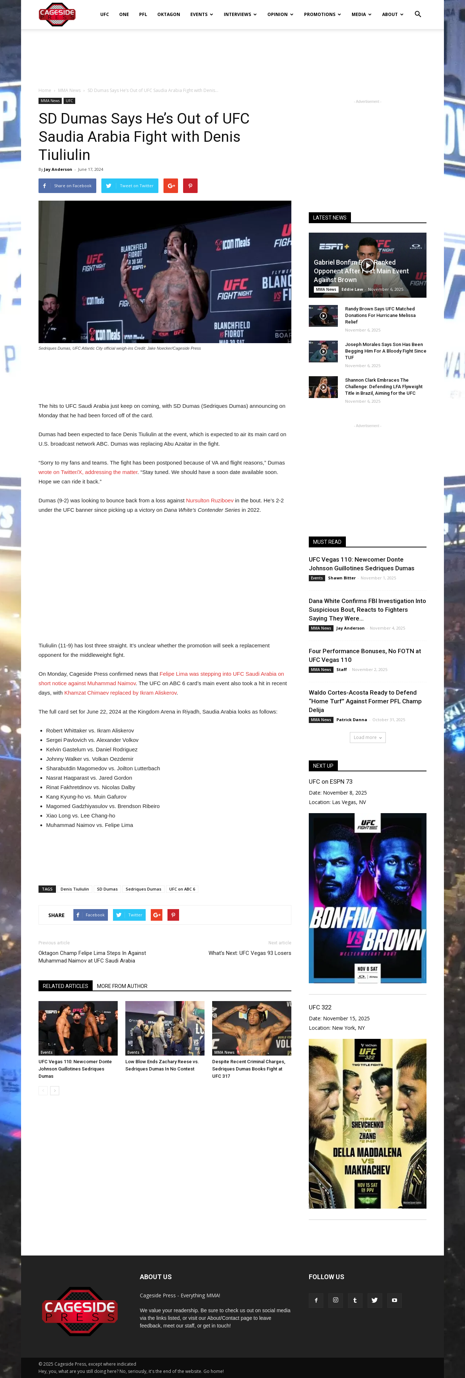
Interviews (240, 14)
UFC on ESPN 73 (330, 781)
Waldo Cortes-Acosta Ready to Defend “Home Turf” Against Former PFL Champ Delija (365, 701)
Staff (341, 669)
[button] (417, 9)
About (393, 14)
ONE (124, 14)
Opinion (280, 14)
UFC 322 (320, 1007)
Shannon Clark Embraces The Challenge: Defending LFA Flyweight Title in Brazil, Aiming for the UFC (383, 386)
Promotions (322, 14)
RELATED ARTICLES (65, 986)
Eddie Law (352, 289)
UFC (104, 14)
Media (362, 14)
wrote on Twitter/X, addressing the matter (88, 472)
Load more (368, 737)
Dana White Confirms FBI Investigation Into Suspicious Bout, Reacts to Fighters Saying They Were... (367, 609)
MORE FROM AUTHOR (122, 986)
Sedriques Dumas (143, 889)
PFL (143, 14)
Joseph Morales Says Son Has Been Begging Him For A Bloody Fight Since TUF (385, 351)
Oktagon (168, 14)
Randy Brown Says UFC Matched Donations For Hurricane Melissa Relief (380, 315)
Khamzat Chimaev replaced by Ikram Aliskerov (120, 693)
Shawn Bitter (342, 577)
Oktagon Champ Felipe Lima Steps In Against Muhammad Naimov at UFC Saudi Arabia (92, 957)
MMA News (50, 100)
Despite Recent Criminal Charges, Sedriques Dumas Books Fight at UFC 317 (248, 1069)
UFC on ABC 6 (182, 889)
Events (201, 14)
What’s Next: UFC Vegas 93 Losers (250, 953)
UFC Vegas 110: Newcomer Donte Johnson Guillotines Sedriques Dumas (75, 1069)
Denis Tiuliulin (75, 889)
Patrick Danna (351, 719)
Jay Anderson (58, 169)
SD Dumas (107, 889)
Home (45, 90)
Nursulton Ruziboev (210, 500)
